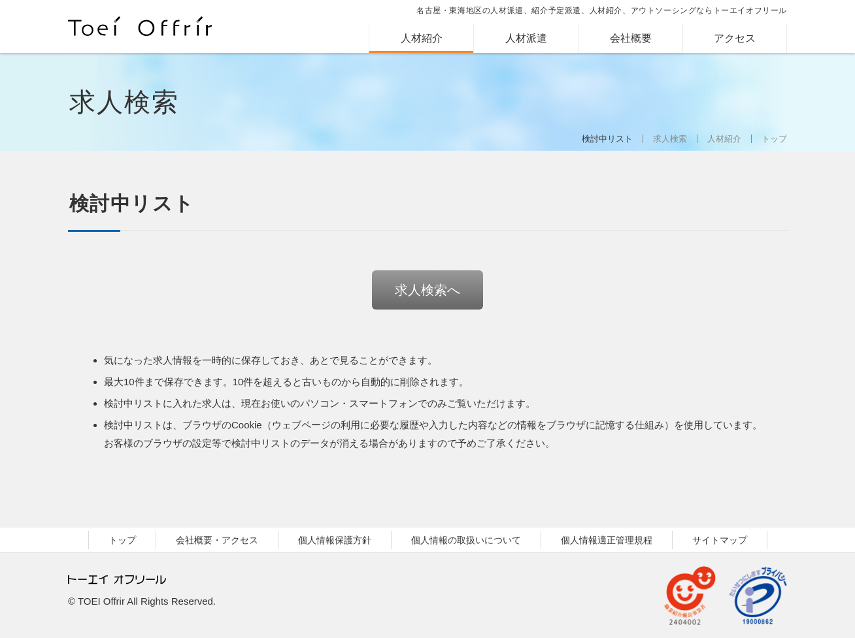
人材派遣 (526, 38)
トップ (774, 139)
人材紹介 (422, 38)
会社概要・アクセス (217, 540)
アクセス (735, 38)
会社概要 (631, 38)
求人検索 (670, 139)
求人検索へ (427, 290)
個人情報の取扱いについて (466, 540)
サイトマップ (719, 540)
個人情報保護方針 (334, 540)
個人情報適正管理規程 (606, 540)
